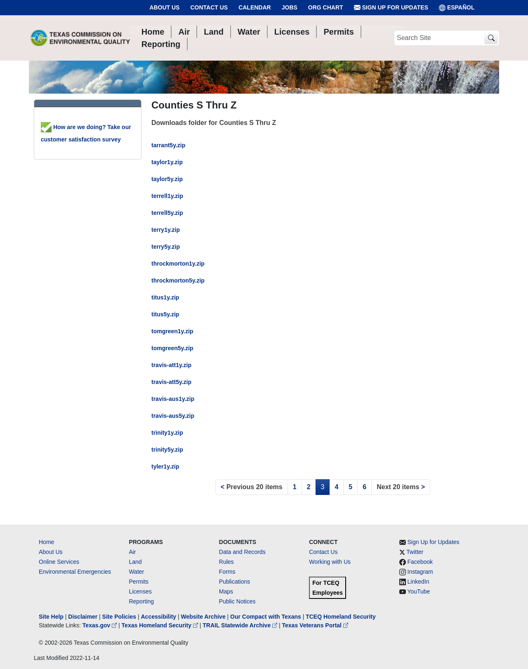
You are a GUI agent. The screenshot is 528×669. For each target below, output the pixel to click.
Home (46, 542)
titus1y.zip (165, 297)
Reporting (141, 601)
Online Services (59, 561)
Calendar (254, 7)
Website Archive (203, 616)
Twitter (414, 552)
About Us (164, 7)
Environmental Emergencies (75, 571)
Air (132, 552)
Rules (226, 561)
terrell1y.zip (167, 196)
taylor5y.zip (167, 179)
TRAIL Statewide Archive (241, 625)
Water (136, 571)
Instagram (420, 571)
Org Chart (325, 7)
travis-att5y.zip (171, 382)
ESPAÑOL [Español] (457, 7)
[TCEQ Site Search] (491, 38)
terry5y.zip (165, 246)
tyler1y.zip (165, 466)
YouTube (418, 591)
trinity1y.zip (167, 432)
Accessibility (159, 616)
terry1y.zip (165, 229)
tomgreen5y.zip (172, 348)
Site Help (51, 616)
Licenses (140, 591)
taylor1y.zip (167, 162)
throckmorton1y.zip (178, 263)
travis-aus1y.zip (172, 399)
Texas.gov (100, 625)
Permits (138, 581)
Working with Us (330, 561)
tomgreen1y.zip (172, 331)
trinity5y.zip (167, 449)
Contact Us (209, 7)
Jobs (289, 7)
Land (135, 561)
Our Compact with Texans (265, 616)
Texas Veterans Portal (315, 625)
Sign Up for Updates (391, 7)
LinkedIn (418, 581)
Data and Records (242, 552)
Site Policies (119, 616)
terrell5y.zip (167, 213)
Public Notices (237, 601)
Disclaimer (82, 616)
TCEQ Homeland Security (341, 616)
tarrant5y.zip (168, 145)
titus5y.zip (165, 314)
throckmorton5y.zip (178, 280)
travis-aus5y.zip (172, 415)
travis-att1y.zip (171, 365)
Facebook (420, 561)
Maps (226, 591)
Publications (234, 581)
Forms (227, 571)
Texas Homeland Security (161, 625)
